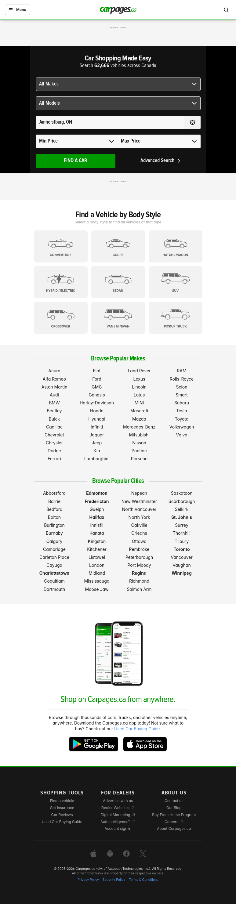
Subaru (181, 402)
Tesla (181, 410)
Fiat (97, 370)
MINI (139, 402)
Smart (182, 394)
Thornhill (182, 533)
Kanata (96, 533)
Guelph (96, 509)
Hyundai (96, 418)
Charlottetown (54, 573)
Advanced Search (160, 160)
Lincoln (139, 386)
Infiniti (97, 426)
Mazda (139, 418)
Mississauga (97, 581)
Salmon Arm (139, 589)
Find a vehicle (62, 800)
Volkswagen (181, 426)
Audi (54, 394)
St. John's (181, 517)
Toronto (181, 549)
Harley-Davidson (97, 402)
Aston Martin (54, 386)
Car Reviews (62, 814)
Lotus (139, 394)
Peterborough (139, 557)
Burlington (54, 525)
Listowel (97, 557)
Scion (181, 386)
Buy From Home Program (174, 814)
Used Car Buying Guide (137, 728)
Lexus (139, 378)
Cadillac (54, 426)
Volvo (181, 434)
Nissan (139, 442)
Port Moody (139, 565)
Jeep (97, 442)
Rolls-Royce (182, 378)
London (96, 565)
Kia (96, 450)
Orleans (139, 533)
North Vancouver (139, 509)
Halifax (96, 517)
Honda (96, 410)
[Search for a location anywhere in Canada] (110, 122)
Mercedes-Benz (139, 426)
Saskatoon (181, 493)
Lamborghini (97, 458)
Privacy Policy (88, 880)
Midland (97, 573)
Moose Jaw (97, 589)
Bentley (54, 410)
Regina (139, 573)
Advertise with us (118, 800)
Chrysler (54, 442)
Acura (54, 370)
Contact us (174, 800)
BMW (54, 402)
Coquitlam (54, 581)
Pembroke (139, 549)
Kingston (97, 541)
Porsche (139, 458)
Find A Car (75, 160)
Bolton (54, 517)
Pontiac (139, 450)
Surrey (181, 525)
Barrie (54, 501)
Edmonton (96, 493)
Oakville (139, 525)
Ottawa (139, 541)
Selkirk (182, 509)
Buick (54, 418)
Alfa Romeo (54, 378)
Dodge (54, 450)
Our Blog (173, 807)
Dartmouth (54, 589)
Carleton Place (54, 557)
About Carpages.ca (174, 828)
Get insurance (62, 807)
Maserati (139, 410)
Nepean (139, 493)
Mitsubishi (139, 434)
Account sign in (117, 828)
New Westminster (139, 501)
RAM (181, 370)
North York (139, 517)
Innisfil (96, 525)
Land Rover (139, 370)
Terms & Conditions (143, 880)
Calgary (54, 541)
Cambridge (54, 549)
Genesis (97, 394)
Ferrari (54, 458)
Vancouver (182, 557)
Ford (96, 378)
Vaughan (181, 565)
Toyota (181, 418)
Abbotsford (54, 493)
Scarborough (182, 501)
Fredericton (97, 501)
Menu (17, 9)
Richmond (139, 581)
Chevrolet (54, 434)
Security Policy (114, 880)
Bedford (54, 509)
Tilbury (182, 541)
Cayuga (54, 565)
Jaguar (96, 434)
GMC (97, 386)
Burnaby (54, 533)
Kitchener (97, 549)
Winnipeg (182, 573)
